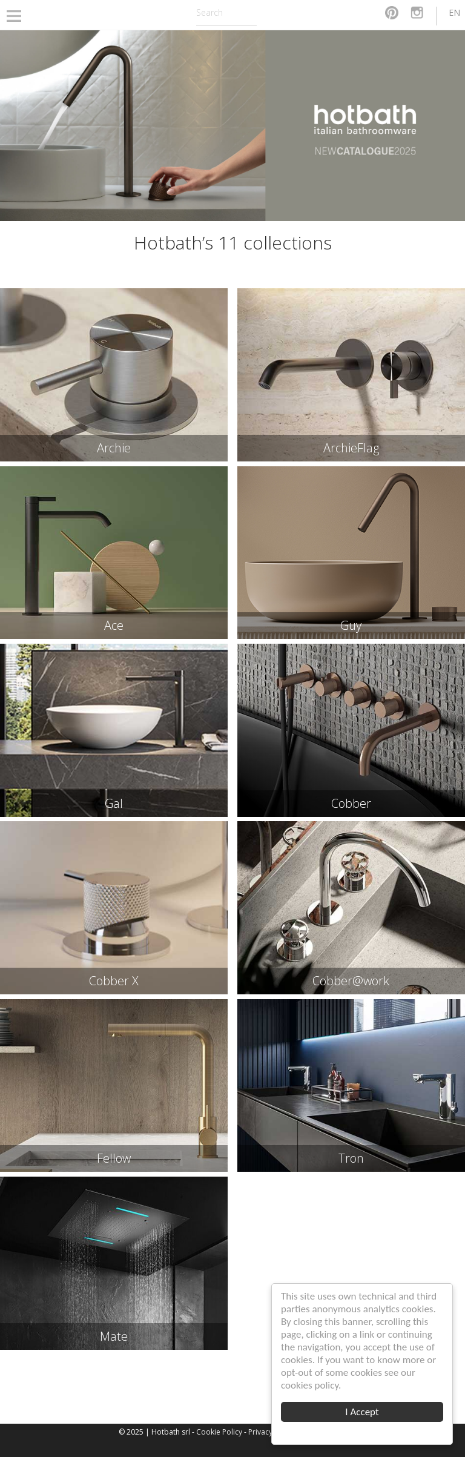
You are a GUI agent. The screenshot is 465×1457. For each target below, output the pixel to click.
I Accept (361, 1412)
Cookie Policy (219, 1432)
